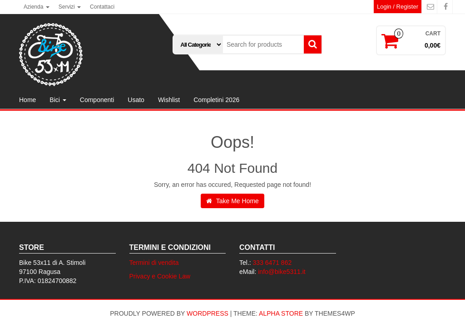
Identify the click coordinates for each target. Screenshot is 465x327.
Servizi (70, 7)
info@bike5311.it (282, 271)
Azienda (36, 7)
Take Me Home (232, 201)
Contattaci (102, 7)
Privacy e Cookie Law (160, 276)
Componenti (97, 99)
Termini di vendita (154, 262)
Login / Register (397, 6)
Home (27, 99)
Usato (136, 99)
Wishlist (169, 99)
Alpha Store (281, 313)
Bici (57, 99)
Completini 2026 (216, 99)
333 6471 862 (272, 262)
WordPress (207, 313)
